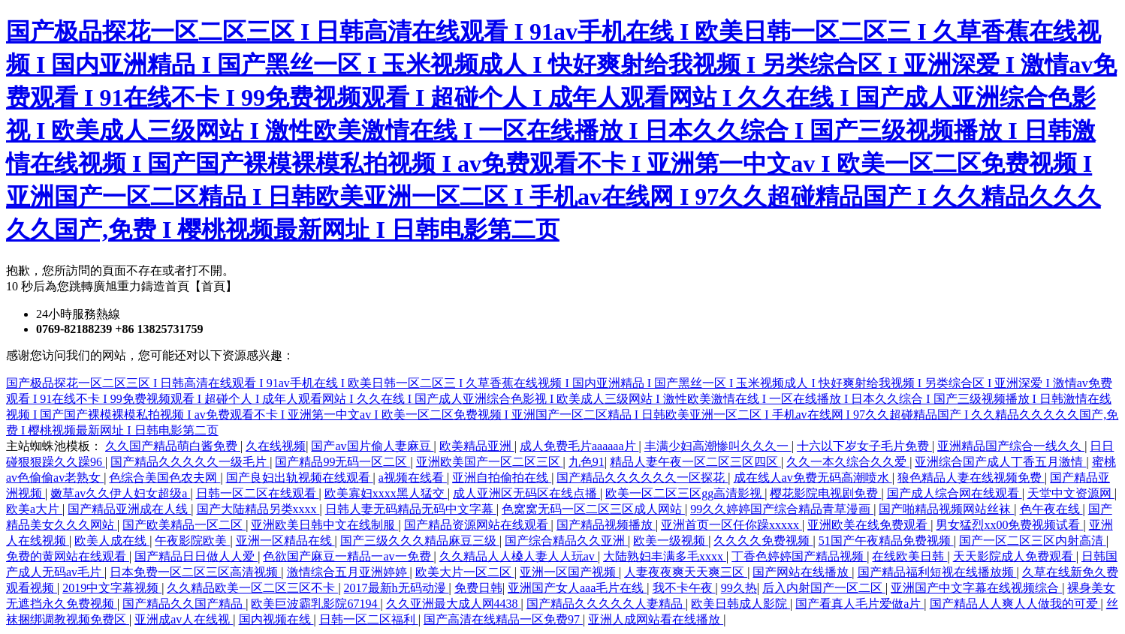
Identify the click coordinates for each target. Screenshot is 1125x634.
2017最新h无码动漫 (396, 587)
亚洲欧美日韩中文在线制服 (324, 524)
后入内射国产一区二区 (823, 587)
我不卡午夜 (684, 587)
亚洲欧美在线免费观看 (868, 524)
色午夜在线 (1051, 509)
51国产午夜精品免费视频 (886, 540)
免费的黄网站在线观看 (67, 556)
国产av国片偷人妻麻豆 (372, 446)
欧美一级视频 (670, 540)
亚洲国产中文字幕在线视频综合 (976, 587)
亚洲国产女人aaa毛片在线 (577, 587)
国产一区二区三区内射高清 (1032, 540)
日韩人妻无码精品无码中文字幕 (410, 509)
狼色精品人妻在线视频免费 (971, 477)
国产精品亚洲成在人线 (129, 509)
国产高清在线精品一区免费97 (503, 619)
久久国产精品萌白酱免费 (172, 446)
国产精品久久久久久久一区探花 (642, 477)
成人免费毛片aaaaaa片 (579, 446)
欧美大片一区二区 (464, 572)
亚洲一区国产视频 (569, 572)
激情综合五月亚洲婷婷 (348, 572)
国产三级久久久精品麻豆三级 (419, 540)
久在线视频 (276, 446)
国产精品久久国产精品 (184, 603)
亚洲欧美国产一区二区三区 (489, 461)
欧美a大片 (34, 509)
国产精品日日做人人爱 (196, 556)
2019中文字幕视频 (111, 587)
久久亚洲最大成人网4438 (453, 603)
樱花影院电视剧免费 (825, 493)
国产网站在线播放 (802, 572)
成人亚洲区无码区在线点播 (526, 493)
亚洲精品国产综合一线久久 (1010, 446)
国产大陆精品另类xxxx (258, 509)
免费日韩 (478, 587)
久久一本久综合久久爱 (847, 461)
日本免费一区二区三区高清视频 (195, 572)
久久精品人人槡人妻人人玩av (518, 556)
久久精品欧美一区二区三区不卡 (252, 587)
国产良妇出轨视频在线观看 (299, 477)
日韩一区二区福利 (368, 619)
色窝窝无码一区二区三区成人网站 (593, 509)
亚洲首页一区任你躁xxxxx (731, 524)
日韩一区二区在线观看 (257, 493)
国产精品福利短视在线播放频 (937, 572)
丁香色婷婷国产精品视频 (799, 556)
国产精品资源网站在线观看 (477, 524)
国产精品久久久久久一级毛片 (190, 461)
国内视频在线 (276, 619)
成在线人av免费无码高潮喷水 (813, 477)
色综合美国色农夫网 (164, 477)
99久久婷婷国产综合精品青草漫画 (781, 509)
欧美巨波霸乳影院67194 (315, 603)
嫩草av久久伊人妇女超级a (120, 493)
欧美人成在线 (111, 540)
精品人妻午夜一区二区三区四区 (695, 461)
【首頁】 (213, 286)
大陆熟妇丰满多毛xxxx (664, 556)
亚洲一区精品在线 (285, 540)
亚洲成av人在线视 (183, 619)
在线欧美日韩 (909, 556)
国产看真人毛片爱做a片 (859, 603)
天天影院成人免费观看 (1014, 556)
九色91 (587, 461)
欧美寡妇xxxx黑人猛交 (386, 493)
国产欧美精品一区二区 (184, 524)
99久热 (739, 587)
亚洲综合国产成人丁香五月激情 (1000, 461)
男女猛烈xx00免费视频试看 (1009, 524)
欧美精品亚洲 (476, 446)
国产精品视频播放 (606, 524)
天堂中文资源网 (1070, 493)
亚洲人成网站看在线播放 (655, 619)
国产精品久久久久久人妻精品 (606, 603)
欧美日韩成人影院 (740, 603)
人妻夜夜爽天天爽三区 (685, 572)
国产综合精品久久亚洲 (566, 540)
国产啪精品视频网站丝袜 (946, 509)
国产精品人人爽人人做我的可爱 (1015, 603)
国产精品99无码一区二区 (342, 461)
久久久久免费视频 (763, 540)
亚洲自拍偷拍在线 (501, 477)
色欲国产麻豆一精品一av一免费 (348, 556)
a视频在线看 (413, 477)
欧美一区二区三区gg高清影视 (685, 493)
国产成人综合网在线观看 (954, 493)
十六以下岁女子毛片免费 (864, 446)
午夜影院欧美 (192, 540)
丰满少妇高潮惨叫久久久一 (718, 446)
